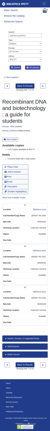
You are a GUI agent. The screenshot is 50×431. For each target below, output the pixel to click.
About (8, 388)
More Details (10, 139)
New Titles (10, 407)
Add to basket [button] (12, 172)
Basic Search (11, 10)
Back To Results (25, 86)
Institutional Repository (14, 411)
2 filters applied (11, 77)
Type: (25, 42)
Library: (25, 58)
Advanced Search (13, 21)
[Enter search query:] (25, 36)
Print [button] (7, 177)
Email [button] (8, 182)
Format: (25, 50)
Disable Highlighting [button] (15, 191)
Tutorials (9, 393)
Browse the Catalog (14, 16)
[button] (15, 166)
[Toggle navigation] (44, 3)
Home (8, 383)
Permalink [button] (10, 186)
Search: (25, 34)
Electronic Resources (14, 397)
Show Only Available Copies (14, 198)
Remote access (12, 402)
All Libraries (33, 67)
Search (15, 67)
